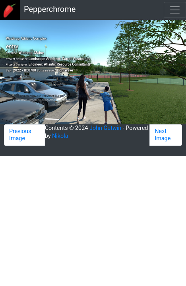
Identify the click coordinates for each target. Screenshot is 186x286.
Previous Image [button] (20, 135)
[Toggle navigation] (175, 10)
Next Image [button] (162, 135)
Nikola (60, 136)
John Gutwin (105, 128)
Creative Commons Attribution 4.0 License (43, 100)
